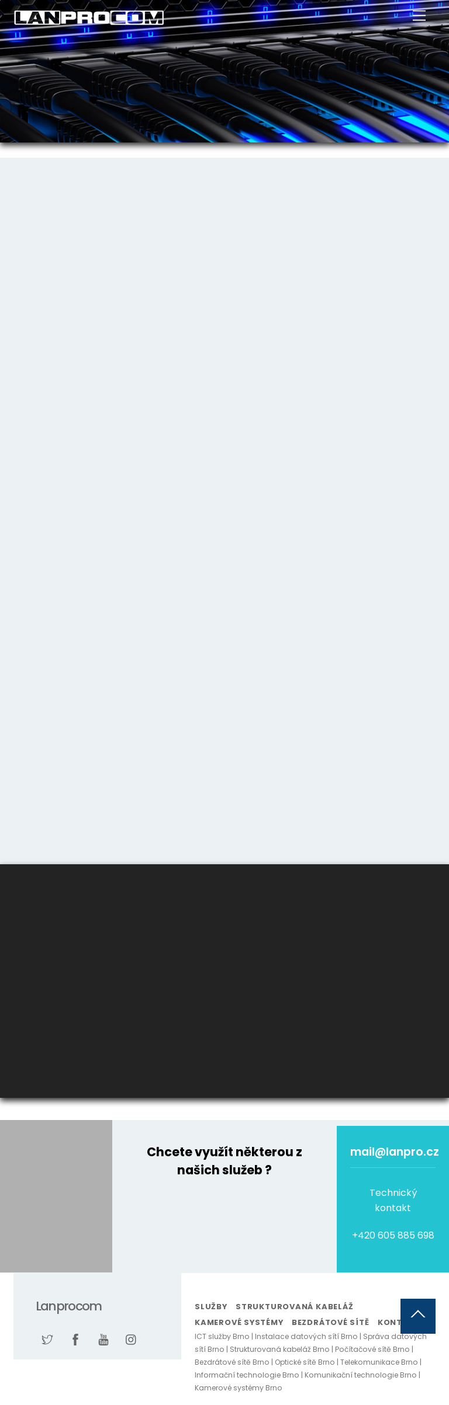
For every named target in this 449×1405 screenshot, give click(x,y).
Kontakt (399, 1322)
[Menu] (419, 16)
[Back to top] (418, 1316)
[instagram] (131, 1339)
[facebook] (75, 1339)
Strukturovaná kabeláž (294, 1306)
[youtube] (103, 1339)
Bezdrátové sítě (330, 1322)
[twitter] (47, 1339)
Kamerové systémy (239, 1322)
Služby (211, 1306)
